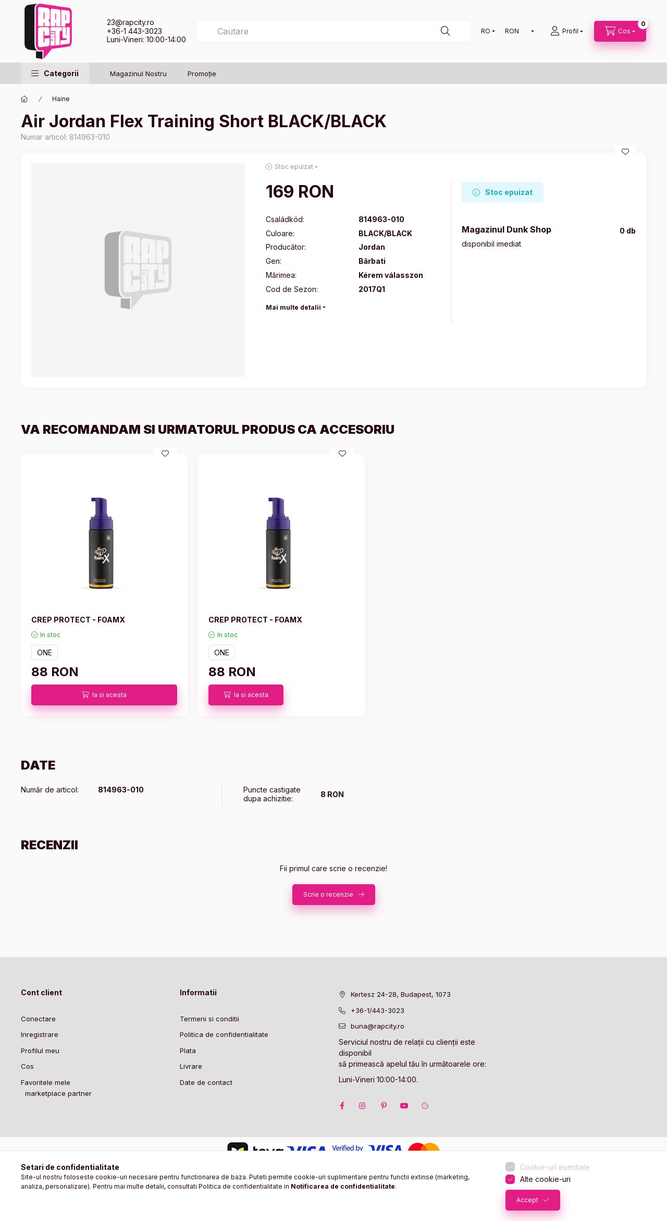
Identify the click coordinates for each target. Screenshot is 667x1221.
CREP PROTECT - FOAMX (78, 619)
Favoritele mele (45, 1082)
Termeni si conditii (209, 1019)
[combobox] (333, 31)
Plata (188, 1050)
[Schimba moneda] (517, 31)
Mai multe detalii (293, 307)
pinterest (383, 1105)
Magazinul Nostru (138, 73)
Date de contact (206, 1082)
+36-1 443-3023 (134, 31)
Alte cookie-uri (545, 1179)
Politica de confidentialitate (224, 1034)
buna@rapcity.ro (377, 1026)
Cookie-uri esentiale (555, 1167)
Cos (27, 1066)
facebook (341, 1105)
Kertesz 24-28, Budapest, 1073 (401, 994)
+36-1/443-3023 (377, 1010)
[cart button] (620, 31)
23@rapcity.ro (130, 22)
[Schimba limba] (485, 31)
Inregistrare (39, 1034)
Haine (61, 99)
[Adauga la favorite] (625, 151)
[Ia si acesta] (104, 695)
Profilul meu (40, 1050)
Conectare (38, 1019)
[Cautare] (445, 31)
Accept (527, 1200)
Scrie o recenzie (328, 894)
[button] (55, 73)
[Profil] (566, 31)
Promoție (202, 73)
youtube (404, 1105)
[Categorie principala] (24, 99)
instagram (362, 1105)
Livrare (191, 1066)
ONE (44, 652)
